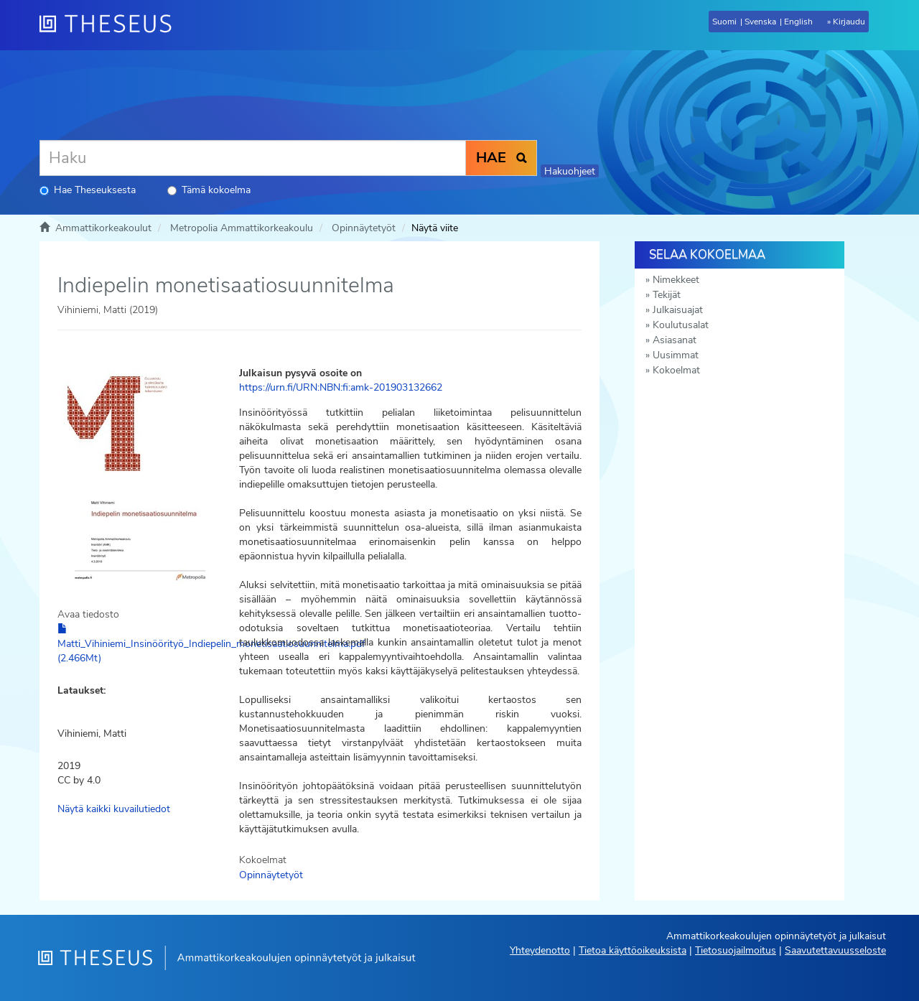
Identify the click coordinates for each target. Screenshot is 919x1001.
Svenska (760, 21)
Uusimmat (676, 355)
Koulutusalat (681, 325)
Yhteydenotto (540, 950)
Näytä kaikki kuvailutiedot (113, 809)
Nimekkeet (676, 280)
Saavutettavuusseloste (835, 950)
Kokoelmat (676, 370)
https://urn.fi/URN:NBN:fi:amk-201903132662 (340, 387)
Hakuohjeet (569, 171)
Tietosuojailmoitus (735, 950)
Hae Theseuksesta (87, 190)
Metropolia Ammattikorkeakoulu (241, 228)
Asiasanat (674, 340)
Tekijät (667, 295)
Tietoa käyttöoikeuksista (632, 950)
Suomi (724, 21)
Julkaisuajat (678, 310)
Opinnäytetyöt (364, 228)
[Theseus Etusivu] (111, 25)
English (798, 21)
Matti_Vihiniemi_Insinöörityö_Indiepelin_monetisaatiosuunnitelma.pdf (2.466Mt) (211, 644)
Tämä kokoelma (209, 190)
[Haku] (252, 158)
